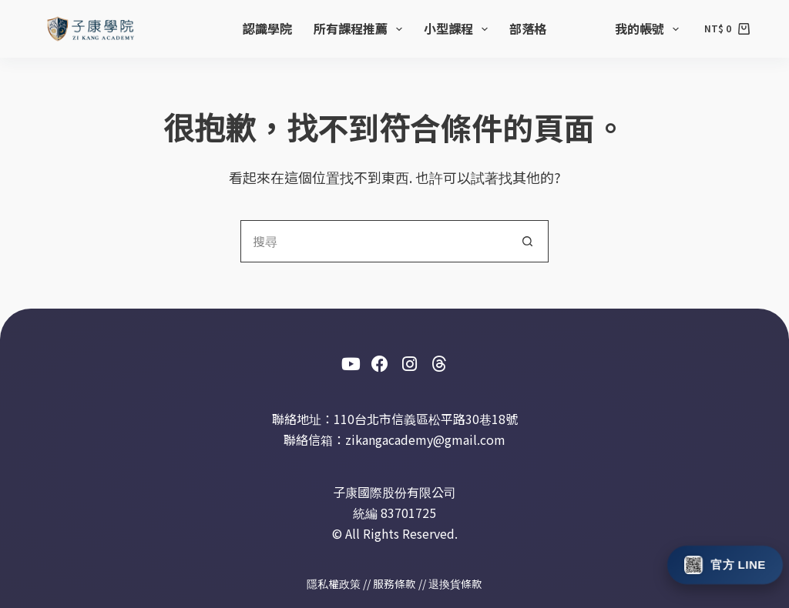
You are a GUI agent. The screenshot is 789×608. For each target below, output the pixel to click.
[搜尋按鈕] (527, 241)
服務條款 (394, 583)
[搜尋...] (373, 241)
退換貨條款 (455, 583)
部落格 (527, 28)
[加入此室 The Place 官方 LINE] (725, 564)
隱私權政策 (334, 583)
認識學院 (267, 28)
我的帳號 (650, 28)
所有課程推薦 (361, 28)
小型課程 (459, 28)
